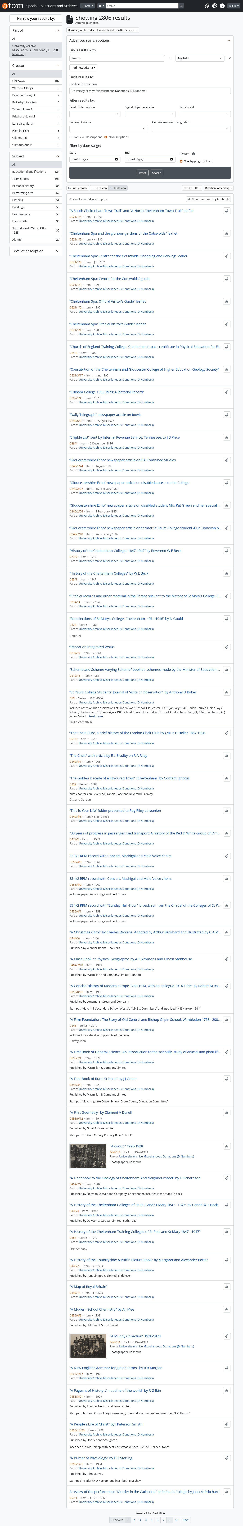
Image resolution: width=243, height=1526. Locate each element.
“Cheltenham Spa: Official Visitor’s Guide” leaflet (107, 301)
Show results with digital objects (208, 199)
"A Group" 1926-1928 (126, 1146)
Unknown (35, 82)
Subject (18, 156)
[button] (207, 6)
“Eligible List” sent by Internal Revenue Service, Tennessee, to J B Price (124, 437)
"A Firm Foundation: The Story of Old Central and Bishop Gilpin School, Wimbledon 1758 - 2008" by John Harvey (145, 1020)
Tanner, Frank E (35, 110)
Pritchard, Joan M (35, 117)
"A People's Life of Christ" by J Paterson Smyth (105, 1424)
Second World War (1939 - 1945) (35, 230)
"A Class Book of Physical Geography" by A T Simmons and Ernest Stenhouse (130, 959)
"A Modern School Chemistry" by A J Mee (101, 1309)
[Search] (142, 5)
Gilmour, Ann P (35, 145)
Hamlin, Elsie (35, 131)
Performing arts (35, 194)
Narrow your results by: (36, 18)
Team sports (35, 179)
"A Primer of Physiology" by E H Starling (100, 1458)
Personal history (35, 186)
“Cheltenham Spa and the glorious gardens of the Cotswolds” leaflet (123, 233)
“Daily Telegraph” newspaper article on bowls (105, 415)
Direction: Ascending (217, 188)
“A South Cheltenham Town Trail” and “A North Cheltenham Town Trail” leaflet (131, 211)
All (13, 39)
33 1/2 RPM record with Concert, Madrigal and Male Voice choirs (120, 856)
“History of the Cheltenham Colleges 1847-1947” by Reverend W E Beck (125, 551)
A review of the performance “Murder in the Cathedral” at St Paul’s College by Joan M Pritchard (144, 1492)
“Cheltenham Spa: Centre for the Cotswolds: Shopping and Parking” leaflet (128, 256)
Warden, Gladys (35, 89)
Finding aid (187, 107)
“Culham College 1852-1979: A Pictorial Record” (106, 392)
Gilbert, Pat (35, 138)
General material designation (171, 122)
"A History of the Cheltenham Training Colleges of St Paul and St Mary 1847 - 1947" (134, 1232)
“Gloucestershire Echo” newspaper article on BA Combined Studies (122, 460)
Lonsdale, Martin (35, 124)
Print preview (77, 188)
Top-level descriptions (88, 137)
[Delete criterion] (230, 58)
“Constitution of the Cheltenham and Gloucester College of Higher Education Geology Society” (144, 369)
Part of (17, 30)
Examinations (35, 215)
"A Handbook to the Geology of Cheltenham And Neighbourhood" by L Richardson (134, 1178)
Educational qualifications (35, 172)
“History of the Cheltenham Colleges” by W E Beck (108, 573)
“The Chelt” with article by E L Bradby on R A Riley (108, 755)
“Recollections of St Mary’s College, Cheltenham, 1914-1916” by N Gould (126, 619)
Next (185, 1520)
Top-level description (83, 84)
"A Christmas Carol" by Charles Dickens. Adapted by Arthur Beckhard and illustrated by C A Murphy (145, 932)
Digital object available (139, 107)
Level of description (27, 251)
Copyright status (80, 122)
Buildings (35, 208)
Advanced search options (89, 40)
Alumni (35, 240)
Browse (86, 5)
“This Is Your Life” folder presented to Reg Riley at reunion (115, 811)
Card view (99, 188)
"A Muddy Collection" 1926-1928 (135, 1336)
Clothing (35, 201)
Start (72, 153)
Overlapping (192, 161)
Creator (18, 65)
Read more (95, 716)
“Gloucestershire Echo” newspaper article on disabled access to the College (129, 483)
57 (176, 1520)
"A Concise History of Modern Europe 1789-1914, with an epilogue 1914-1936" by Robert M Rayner (145, 986)
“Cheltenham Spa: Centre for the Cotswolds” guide (109, 279)
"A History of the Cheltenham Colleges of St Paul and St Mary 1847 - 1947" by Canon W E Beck (143, 1205)
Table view (118, 188)
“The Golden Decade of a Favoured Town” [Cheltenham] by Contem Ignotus (129, 778)
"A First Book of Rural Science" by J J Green (103, 1079)
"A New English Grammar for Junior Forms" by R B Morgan (115, 1368)
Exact (209, 161)
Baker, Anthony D (35, 96)
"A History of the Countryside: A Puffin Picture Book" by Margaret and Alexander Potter (138, 1260)
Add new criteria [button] (82, 68)
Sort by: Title (191, 188)
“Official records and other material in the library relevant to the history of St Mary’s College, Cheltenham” (145, 596)
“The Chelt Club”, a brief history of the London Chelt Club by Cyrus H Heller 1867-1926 (137, 733)
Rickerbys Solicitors (35, 103)
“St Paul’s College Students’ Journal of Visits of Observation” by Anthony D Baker (132, 692)
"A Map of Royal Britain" (88, 1287)
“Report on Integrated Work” (91, 647)
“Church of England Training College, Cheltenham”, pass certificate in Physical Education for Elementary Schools (145, 347)
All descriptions (119, 137)
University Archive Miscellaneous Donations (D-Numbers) (35, 50)
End (127, 153)
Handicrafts (35, 222)
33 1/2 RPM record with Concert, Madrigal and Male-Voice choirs (120, 878)
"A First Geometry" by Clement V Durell (100, 1112)
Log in (233, 5)
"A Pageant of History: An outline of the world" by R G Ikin (115, 1390)
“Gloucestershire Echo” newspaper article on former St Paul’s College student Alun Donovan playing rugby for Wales (145, 528)
